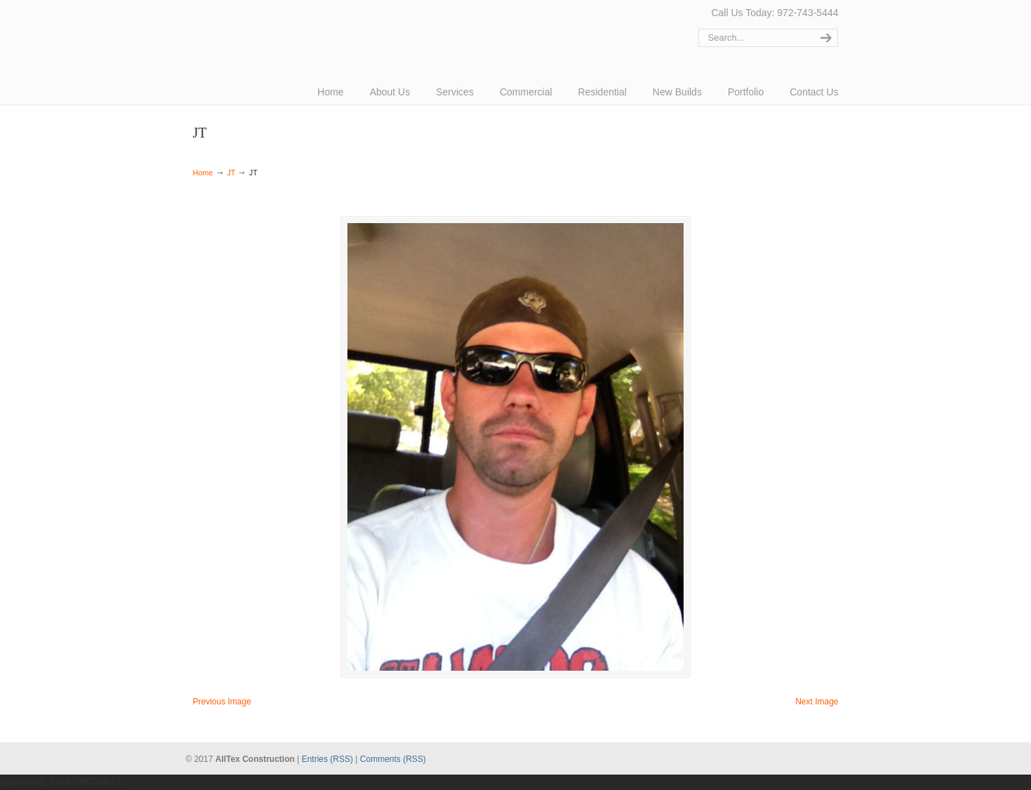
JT (231, 172)
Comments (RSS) (393, 760)
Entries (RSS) (327, 760)
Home (203, 172)
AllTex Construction (245, 30)
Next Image (816, 703)
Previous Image (222, 703)
